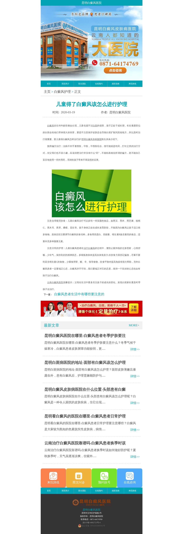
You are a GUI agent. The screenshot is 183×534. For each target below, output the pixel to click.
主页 (47, 92)
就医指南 (115, 84)
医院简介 (65, 84)
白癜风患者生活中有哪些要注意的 (79, 294)
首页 (49, 84)
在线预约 (99, 84)
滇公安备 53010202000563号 (93, 526)
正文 (77, 92)
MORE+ (134, 325)
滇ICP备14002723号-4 (91, 522)
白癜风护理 (62, 92)
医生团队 (82, 84)
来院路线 (132, 84)
